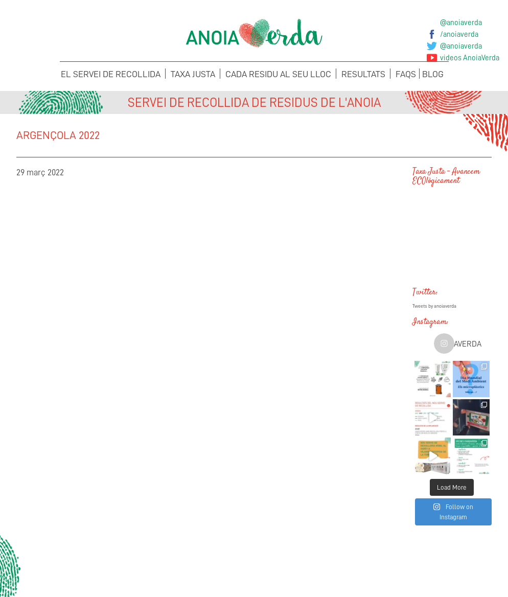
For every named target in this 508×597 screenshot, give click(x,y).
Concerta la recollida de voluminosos (70, 564)
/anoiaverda (459, 34)
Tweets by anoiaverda (434, 306)
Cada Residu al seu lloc (278, 74)
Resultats (363, 74)
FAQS (406, 74)
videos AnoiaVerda (469, 58)
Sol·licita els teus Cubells (438, 564)
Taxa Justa (193, 74)
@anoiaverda (461, 22)
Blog (433, 74)
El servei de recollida (110, 74)
